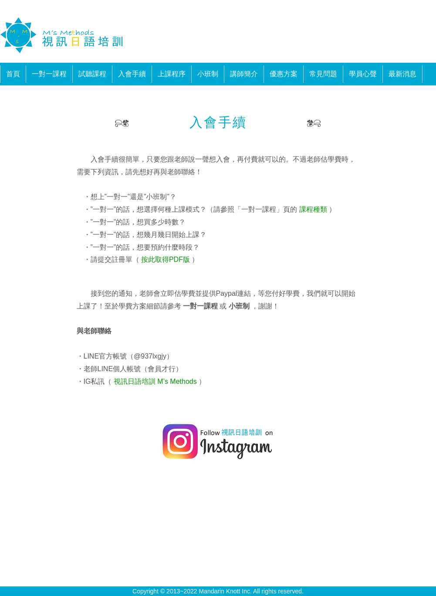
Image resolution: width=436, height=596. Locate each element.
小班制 (207, 74)
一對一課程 (49, 74)
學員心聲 (363, 74)
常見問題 (323, 74)
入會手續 (132, 74)
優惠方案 (283, 74)
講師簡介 (244, 74)
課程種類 (313, 209)
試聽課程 (92, 74)
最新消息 (402, 74)
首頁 (13, 74)
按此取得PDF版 (164, 259)
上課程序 (172, 74)
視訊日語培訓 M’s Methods (154, 381)
